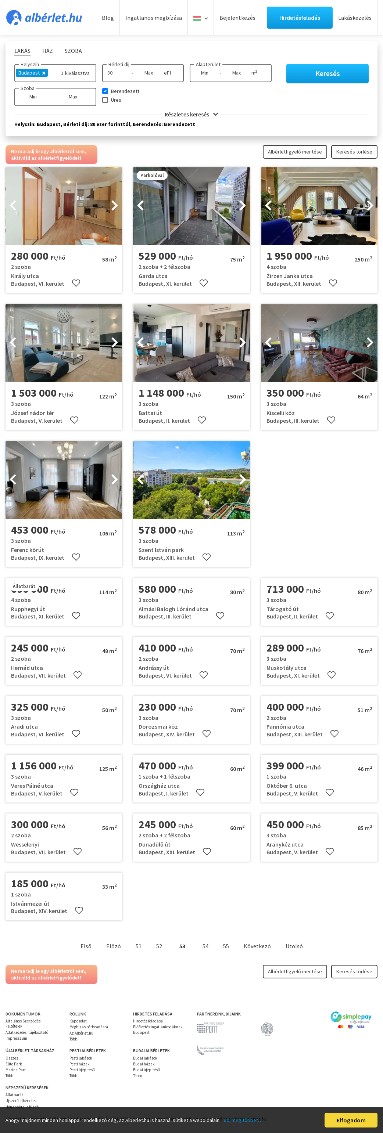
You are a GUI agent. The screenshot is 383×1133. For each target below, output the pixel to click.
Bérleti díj (118, 64)
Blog (108, 17)
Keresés (327, 73)
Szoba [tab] (73, 50)
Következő (257, 946)
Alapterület (208, 64)
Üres (116, 100)
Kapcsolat (78, 1021)
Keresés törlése (354, 151)
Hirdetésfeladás (299, 17)
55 (226, 946)
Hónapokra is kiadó (22, 1106)
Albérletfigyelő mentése (295, 151)
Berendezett (125, 91)
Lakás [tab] (22, 50)
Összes (12, 1058)
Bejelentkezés (237, 17)
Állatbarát (14, 1094)
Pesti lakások (80, 1058)
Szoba (28, 88)
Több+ (74, 1039)
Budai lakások (145, 1058)
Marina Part (16, 1069)
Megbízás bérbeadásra (88, 1026)
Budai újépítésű (146, 1069)
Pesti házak (79, 1064)
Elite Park (14, 1064)
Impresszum (16, 1038)
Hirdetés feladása (148, 1021)
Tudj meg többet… (242, 1120)
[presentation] (13, 206)
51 (139, 946)
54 (205, 946)
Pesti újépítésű (82, 1069)
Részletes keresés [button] (191, 114)
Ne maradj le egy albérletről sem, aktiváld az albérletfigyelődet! (48, 154)
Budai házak (144, 1064)
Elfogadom (351, 1120)
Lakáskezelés (355, 17)
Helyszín (30, 64)
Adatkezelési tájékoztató (27, 1032)
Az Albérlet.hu (81, 1033)
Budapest (31, 72)
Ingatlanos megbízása (153, 17)
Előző (113, 946)
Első (86, 946)
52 (159, 946)
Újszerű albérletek (21, 1100)
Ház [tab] (47, 50)
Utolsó (294, 946)
